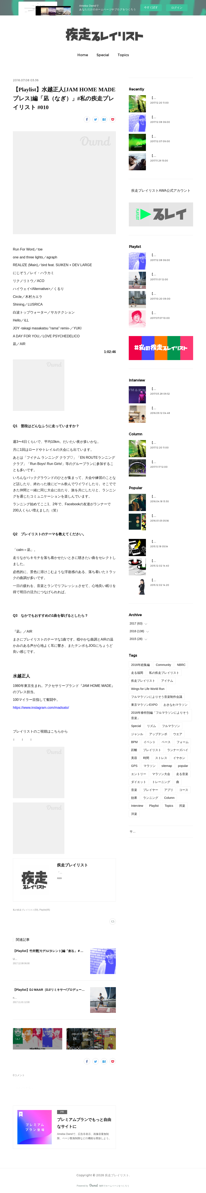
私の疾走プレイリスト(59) (25, 910)
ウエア (177, 734)
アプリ (168, 790)
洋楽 (134, 814)
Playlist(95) (44, 910)
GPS (134, 766)
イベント (150, 742)
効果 (134, 797)
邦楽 (182, 805)
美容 (134, 758)
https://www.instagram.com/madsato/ (41, 707)
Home (82, 55)
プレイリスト (152, 750)
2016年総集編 (140, 665)
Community (163, 665)
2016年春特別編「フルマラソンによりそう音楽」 (160, 715)
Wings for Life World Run (147, 689)
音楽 (134, 790)
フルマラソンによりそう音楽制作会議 (156, 696)
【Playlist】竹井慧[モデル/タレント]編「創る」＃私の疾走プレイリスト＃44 (65, 951)
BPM (134, 742)
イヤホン (179, 758)
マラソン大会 (161, 774)
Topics (123, 55)
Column (169, 797)
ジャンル (137, 734)
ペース (166, 742)
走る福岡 (137, 672)
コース (183, 790)
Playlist (154, 805)
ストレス (161, 758)
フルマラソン (171, 726)
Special (103, 55)
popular (183, 766)
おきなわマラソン (176, 704)
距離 (134, 750)
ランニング (150, 797)
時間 (146, 758)
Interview (137, 805)
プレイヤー (150, 790)
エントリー (138, 774)
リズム (151, 726)
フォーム (183, 742)
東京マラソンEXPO (144, 704)
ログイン (176, 7)
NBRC (181, 665)
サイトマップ (139, 831)
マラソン (150, 766)
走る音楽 (182, 774)
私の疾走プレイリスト (164, 672)
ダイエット (138, 782)
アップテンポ (158, 734)
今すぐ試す (151, 7)
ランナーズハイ (177, 750)
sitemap (167, 766)
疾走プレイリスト (143, 680)
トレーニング (161, 782)
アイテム (167, 680)
